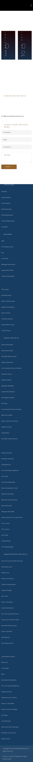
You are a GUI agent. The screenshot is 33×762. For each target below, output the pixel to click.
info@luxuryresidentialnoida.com (12, 116)
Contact (11, 756)
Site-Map (23, 756)
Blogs (17, 756)
